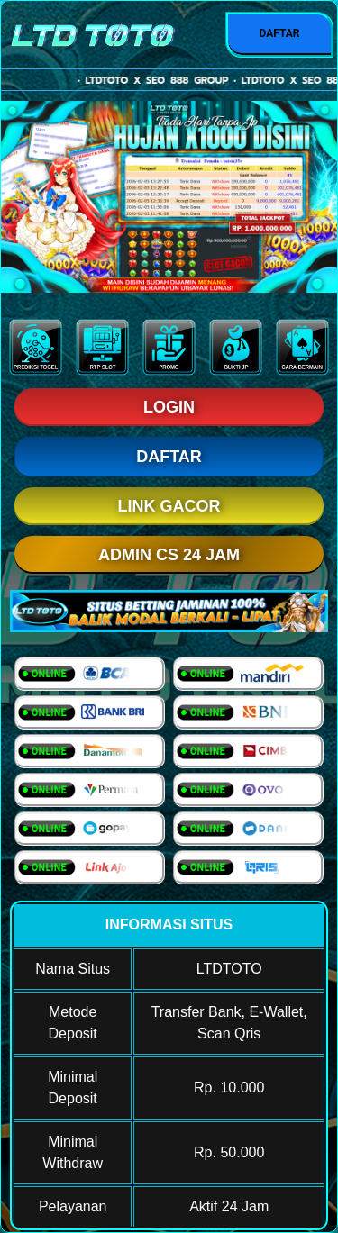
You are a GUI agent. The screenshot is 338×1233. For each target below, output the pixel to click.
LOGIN (169, 407)
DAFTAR (279, 33)
